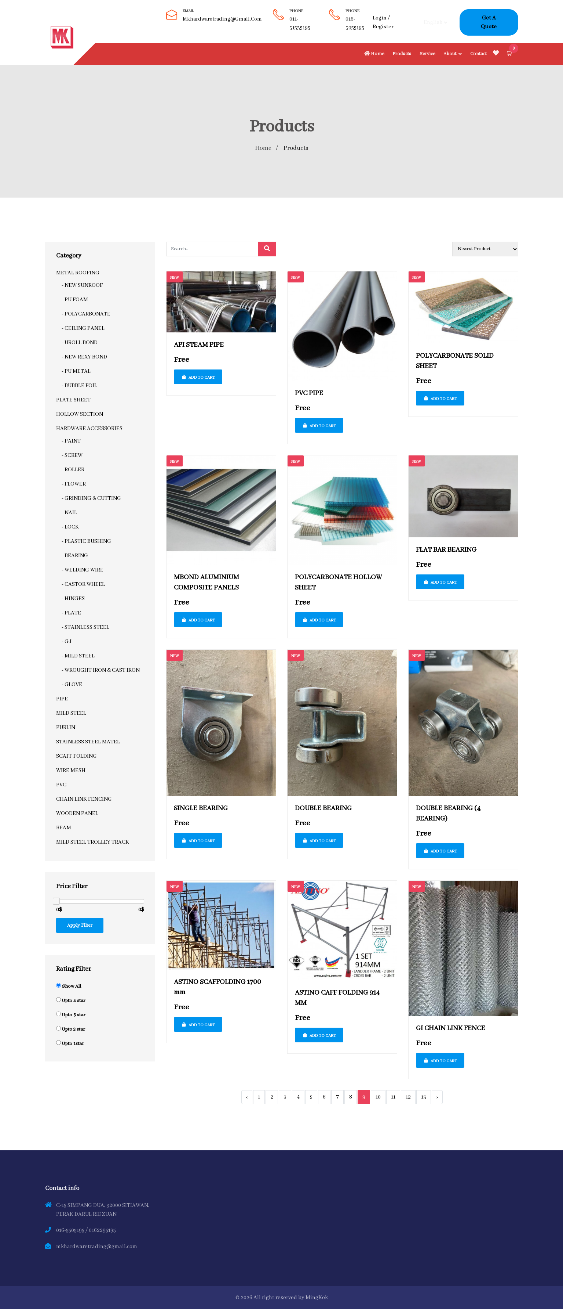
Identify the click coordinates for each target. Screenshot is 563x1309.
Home (373, 54)
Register (382, 27)
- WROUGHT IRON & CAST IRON (101, 670)
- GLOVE (72, 684)
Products (401, 54)
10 (378, 1096)
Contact (478, 54)
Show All (71, 986)
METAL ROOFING (77, 272)
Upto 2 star (73, 1029)
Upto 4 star (73, 1001)
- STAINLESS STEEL (85, 627)
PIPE (62, 698)
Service (427, 54)
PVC (61, 784)
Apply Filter (79, 925)
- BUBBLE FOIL (79, 385)
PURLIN (65, 727)
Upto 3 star (73, 1015)
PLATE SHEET (73, 399)
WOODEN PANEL (77, 813)
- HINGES (73, 598)
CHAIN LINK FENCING (84, 799)
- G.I (67, 641)
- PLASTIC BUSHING (86, 541)
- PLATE (71, 612)
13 (423, 1096)
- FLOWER (74, 483)
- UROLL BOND (80, 342)
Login (379, 18)
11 (393, 1096)
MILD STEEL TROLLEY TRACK (92, 842)
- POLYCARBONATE (86, 313)
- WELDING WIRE (82, 569)
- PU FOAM (75, 299)
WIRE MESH (70, 770)
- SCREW (72, 455)
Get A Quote (489, 22)
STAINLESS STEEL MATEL (88, 741)
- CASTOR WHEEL (83, 584)
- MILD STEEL (78, 655)
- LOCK (70, 526)
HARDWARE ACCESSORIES (89, 428)
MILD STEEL (71, 713)
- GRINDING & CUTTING (91, 498)
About (449, 54)
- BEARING (75, 555)
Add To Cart (198, 377)
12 (408, 1096)
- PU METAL (76, 371)
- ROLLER (73, 469)
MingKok (317, 1297)
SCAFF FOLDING (76, 756)
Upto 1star (73, 1044)
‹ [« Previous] (247, 1096)
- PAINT (71, 440)
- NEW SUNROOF (82, 285)
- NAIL (69, 512)
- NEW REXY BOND (84, 356)
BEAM (63, 827)
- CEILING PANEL (83, 328)
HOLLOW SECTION (79, 414)
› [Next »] (437, 1096)
